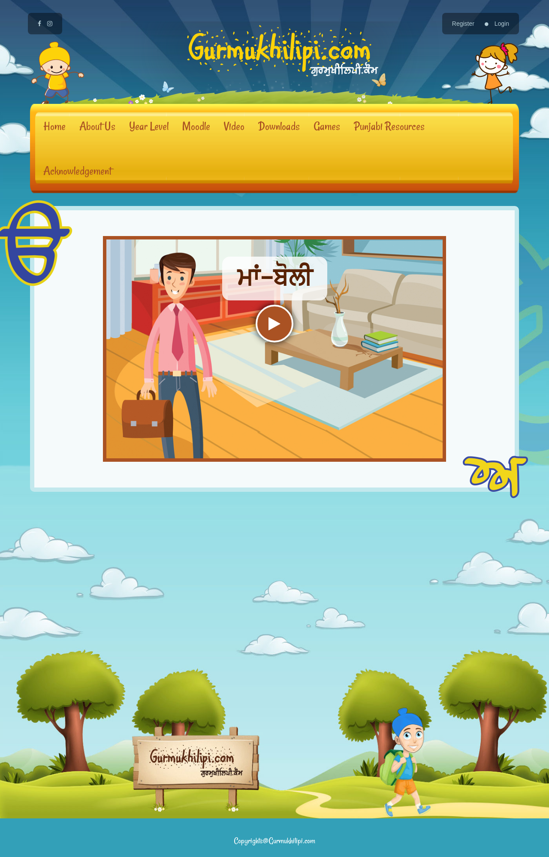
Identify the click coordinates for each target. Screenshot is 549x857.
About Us (97, 125)
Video (234, 125)
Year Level (149, 125)
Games (327, 125)
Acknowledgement (77, 170)
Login (497, 23)
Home (54, 125)
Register (463, 23)
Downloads (279, 125)
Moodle (196, 125)
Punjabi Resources (389, 125)
